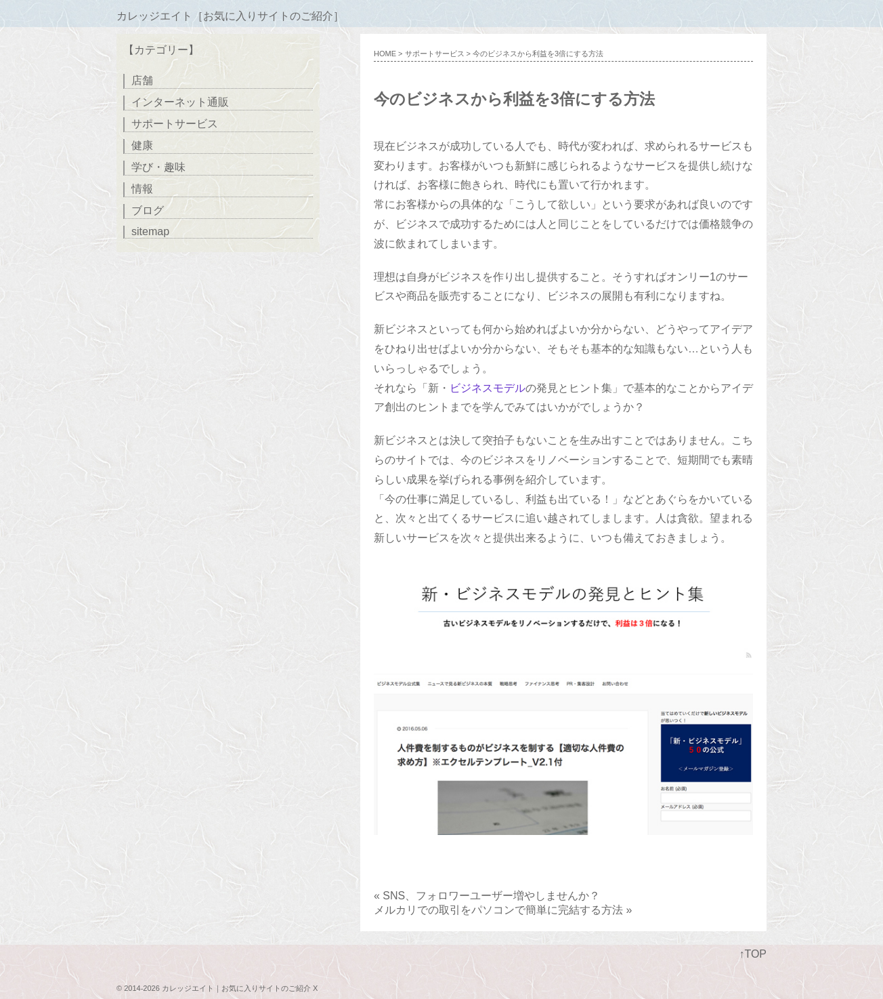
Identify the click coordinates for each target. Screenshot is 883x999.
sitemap (150, 231)
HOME (385, 53)
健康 (142, 145)
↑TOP (753, 954)
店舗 (142, 80)
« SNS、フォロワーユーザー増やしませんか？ (487, 895)
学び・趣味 (158, 167)
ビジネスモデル (487, 388)
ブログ (147, 210)
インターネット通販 (180, 102)
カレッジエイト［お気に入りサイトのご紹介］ (230, 16)
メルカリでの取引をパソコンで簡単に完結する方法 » (503, 910)
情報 (142, 189)
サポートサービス (435, 53)
